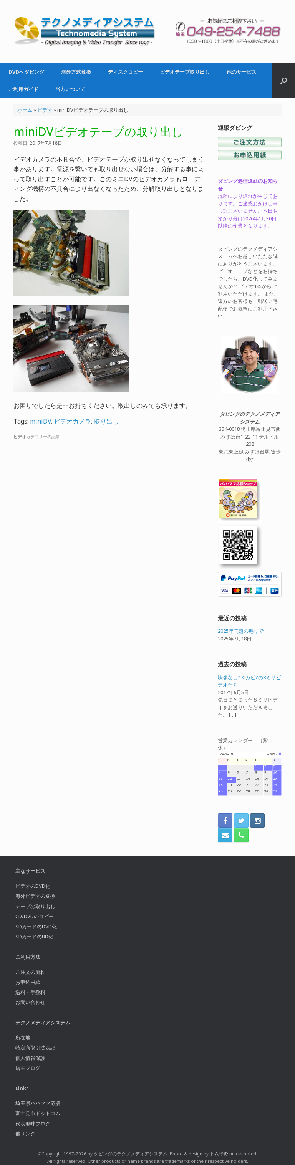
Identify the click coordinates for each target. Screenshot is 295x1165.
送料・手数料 (30, 992)
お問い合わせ (30, 1002)
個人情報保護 (30, 1057)
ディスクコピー (125, 71)
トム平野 (219, 1154)
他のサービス (242, 71)
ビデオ (44, 109)
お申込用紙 (27, 981)
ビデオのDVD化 (32, 885)
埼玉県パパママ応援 (37, 1103)
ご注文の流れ (30, 971)
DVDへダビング (26, 71)
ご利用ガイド (23, 89)
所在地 (22, 1037)
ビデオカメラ (72, 421)
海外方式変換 (76, 71)
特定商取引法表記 (35, 1047)
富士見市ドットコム (37, 1113)
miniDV (40, 421)
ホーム (24, 109)
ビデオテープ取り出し (185, 71)
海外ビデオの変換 (35, 895)
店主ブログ (27, 1067)
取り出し (106, 421)
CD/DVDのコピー (34, 916)
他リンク (25, 1133)
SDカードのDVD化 (36, 926)
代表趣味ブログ (32, 1123)
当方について (70, 89)
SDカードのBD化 (34, 936)
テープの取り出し (35, 906)
